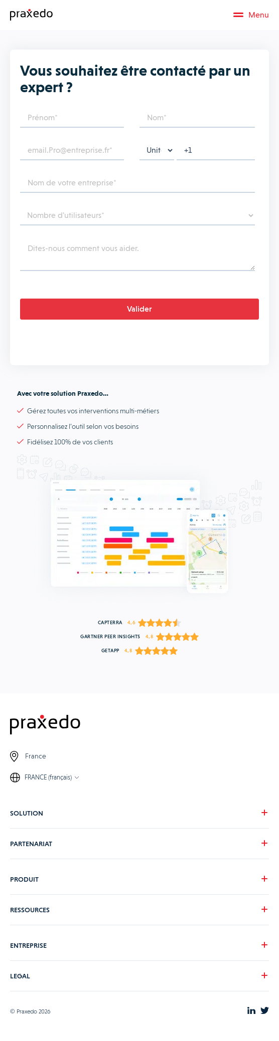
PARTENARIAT (31, 844)
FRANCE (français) (48, 777)
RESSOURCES (30, 910)
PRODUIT (24, 879)
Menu (251, 15)
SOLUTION (26, 813)
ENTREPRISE (28, 945)
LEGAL (20, 976)
